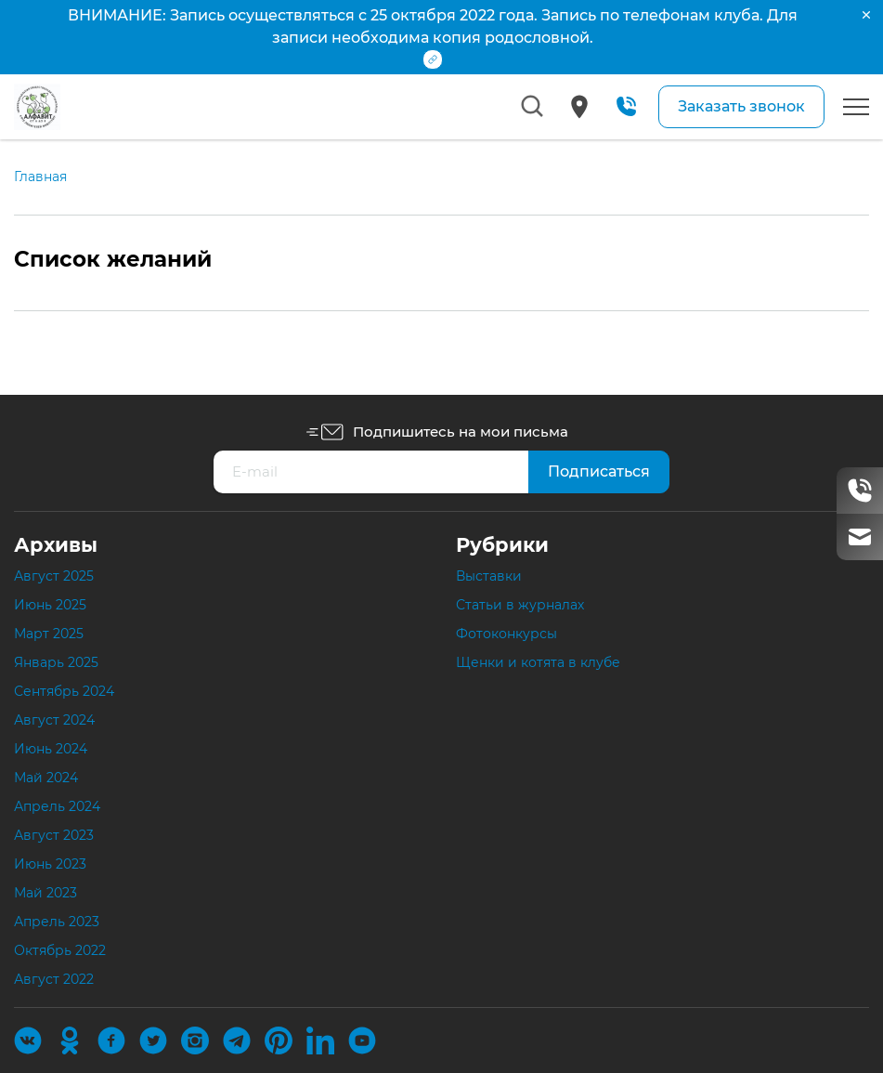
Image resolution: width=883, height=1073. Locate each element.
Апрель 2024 (57, 806)
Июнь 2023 (50, 864)
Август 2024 (54, 720)
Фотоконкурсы (506, 633)
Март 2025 (49, 633)
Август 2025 (54, 576)
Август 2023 (54, 835)
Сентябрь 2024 (64, 691)
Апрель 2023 (56, 921)
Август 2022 (54, 979)
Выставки (489, 576)
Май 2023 (45, 892)
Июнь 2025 (50, 604)
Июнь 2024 (50, 748)
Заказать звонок (741, 106)
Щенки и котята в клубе (538, 662)
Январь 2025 (56, 662)
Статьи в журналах (520, 604)
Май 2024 (46, 777)
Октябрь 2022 (60, 950)
